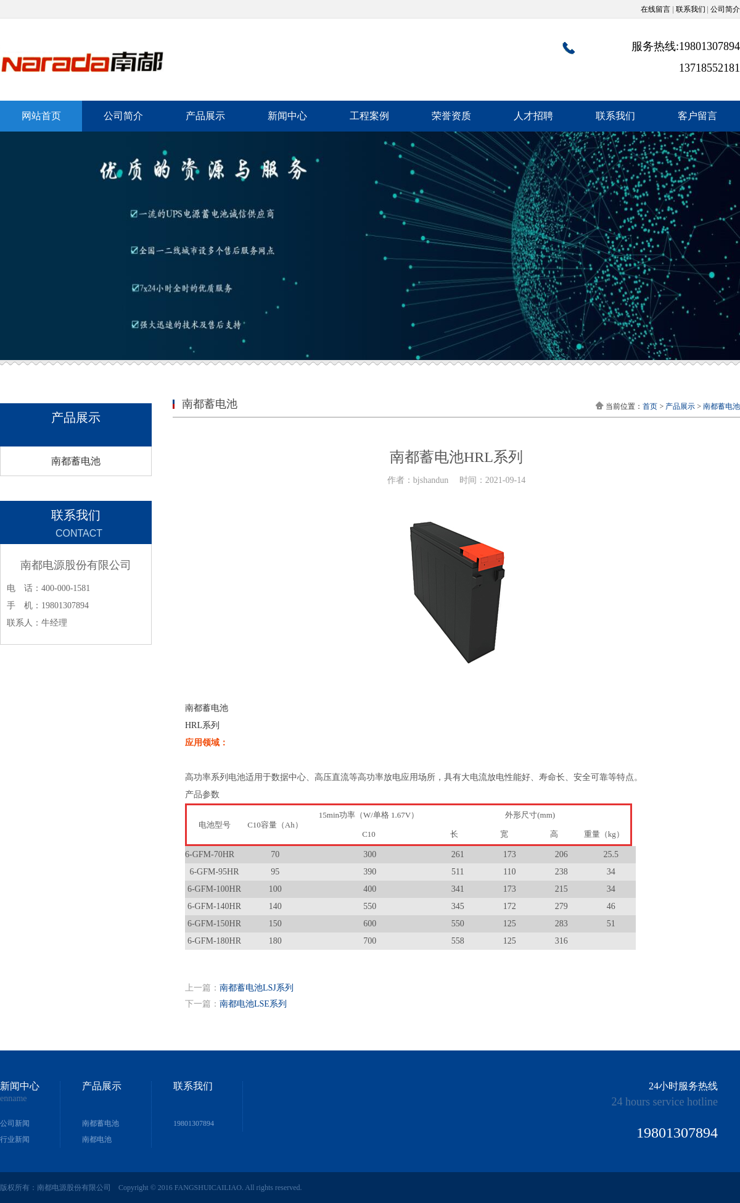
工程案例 (369, 116)
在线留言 (655, 9)
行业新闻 (15, 1139)
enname (13, 1098)
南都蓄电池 (76, 461)
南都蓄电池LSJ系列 (257, 987)
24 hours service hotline (665, 1102)
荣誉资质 (451, 116)
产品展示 (205, 116)
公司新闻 (15, 1123)
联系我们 (690, 9)
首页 (650, 406)
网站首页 (41, 116)
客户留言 (697, 116)
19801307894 (193, 1123)
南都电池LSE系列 (253, 1003)
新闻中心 (287, 116)
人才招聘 (533, 116)
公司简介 (725, 9)
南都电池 (97, 1139)
